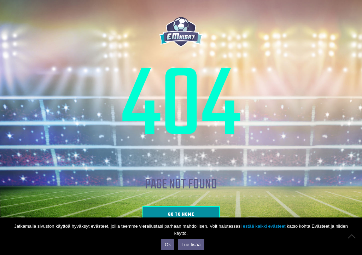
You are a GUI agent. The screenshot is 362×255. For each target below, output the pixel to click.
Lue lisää (190, 244)
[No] (353, 236)
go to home (181, 214)
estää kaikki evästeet (264, 226)
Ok (168, 244)
